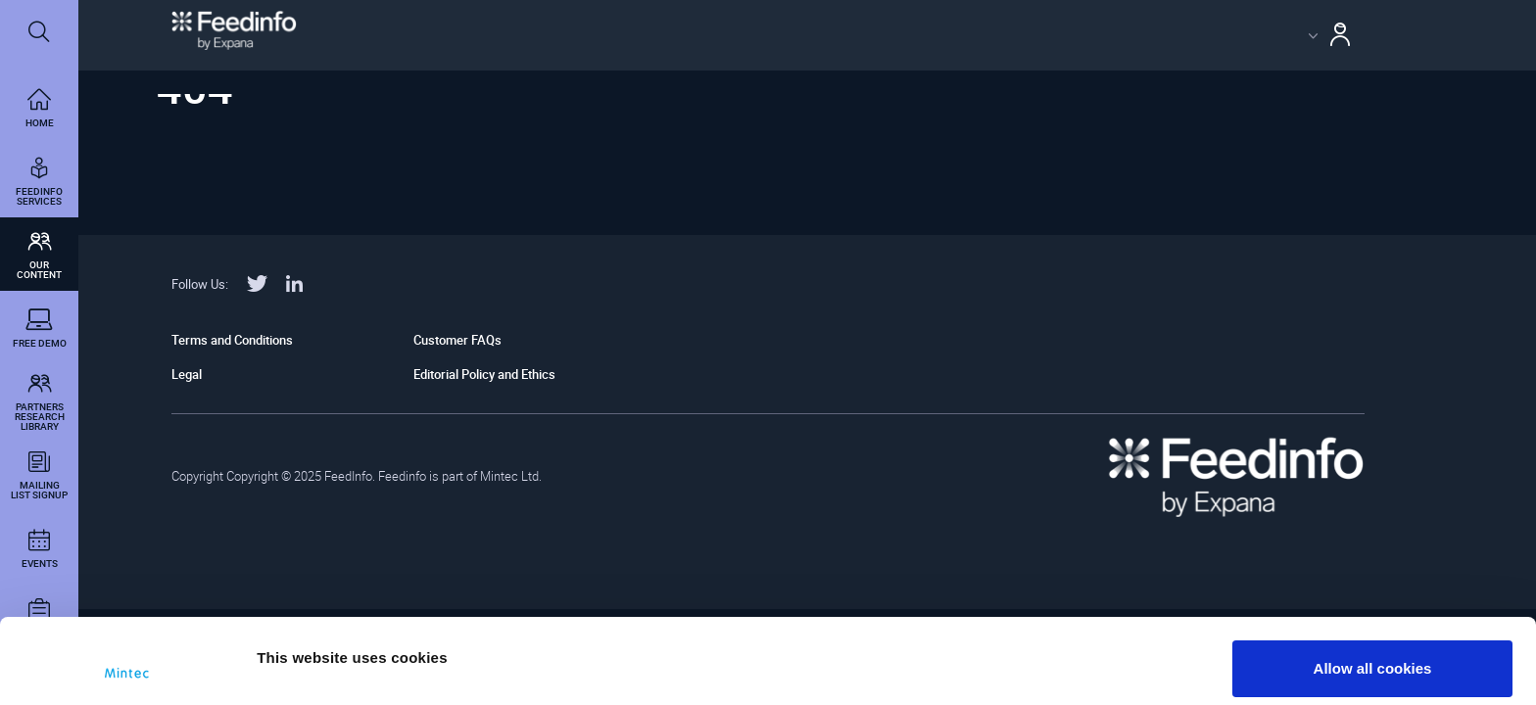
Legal (186, 374)
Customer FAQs (457, 340)
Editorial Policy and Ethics (484, 374)
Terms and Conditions (232, 340)
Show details (302, 639)
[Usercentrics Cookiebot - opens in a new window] (127, 667)
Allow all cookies (1373, 589)
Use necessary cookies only (1372, 652)
